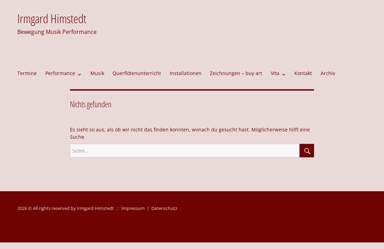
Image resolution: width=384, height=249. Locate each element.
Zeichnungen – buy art (236, 73)
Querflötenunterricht (137, 73)
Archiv (328, 73)
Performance (60, 73)
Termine (27, 73)
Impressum (133, 208)
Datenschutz (164, 208)
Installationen (186, 73)
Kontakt (303, 73)
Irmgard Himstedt (51, 18)
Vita (275, 73)
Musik (97, 73)
